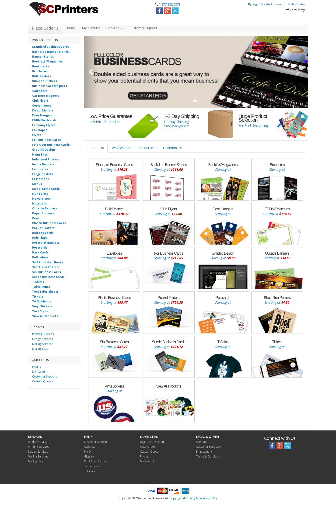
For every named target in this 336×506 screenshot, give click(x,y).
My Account (91, 28)
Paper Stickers (43, 213)
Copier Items (41, 105)
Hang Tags (40, 154)
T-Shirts (38, 282)
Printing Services (43, 334)
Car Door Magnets (45, 96)
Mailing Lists (40, 349)
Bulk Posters (41, 76)
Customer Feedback (208, 447)
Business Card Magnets (49, 86)
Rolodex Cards (42, 233)
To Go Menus (41, 301)
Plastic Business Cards (49, 223)
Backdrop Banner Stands (50, 52)
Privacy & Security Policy (201, 498)
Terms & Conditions (208, 456)
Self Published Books (47, 262)
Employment (204, 452)
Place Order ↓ (45, 28)
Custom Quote (149, 452)
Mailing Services (42, 344)
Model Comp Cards (46, 189)
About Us (89, 447)
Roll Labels (40, 257)
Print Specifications (95, 461)
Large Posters (42, 174)
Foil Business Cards (46, 140)
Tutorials (89, 471)
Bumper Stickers (44, 81)
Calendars (39, 91)
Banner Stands (43, 57)
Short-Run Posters (46, 267)
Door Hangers (42, 115)
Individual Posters (45, 159)
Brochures (40, 71)
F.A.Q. (87, 452)
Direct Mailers (42, 110)
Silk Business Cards (46, 272)
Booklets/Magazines (47, 61)
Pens (35, 218)
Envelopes (39, 130)
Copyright (175, 498)
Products (97, 148)
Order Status (296, 4)
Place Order (147, 447)
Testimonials (172, 148)
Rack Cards (40, 252)
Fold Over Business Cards (51, 145)
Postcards (39, 248)
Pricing (36, 367)
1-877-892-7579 (169, 4)
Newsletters (41, 199)
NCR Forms (40, 194)
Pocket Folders (43, 228)
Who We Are (121, 148)
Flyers (36, 135)
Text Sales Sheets (45, 292)
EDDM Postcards (44, 120)
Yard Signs (40, 311)
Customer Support (143, 28)
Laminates (40, 169)
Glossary (89, 456)
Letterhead (40, 179)
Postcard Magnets (46, 243)
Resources (146, 148)
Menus (37, 184)
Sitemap (201, 442)
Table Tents (41, 287)
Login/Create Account (265, 4)
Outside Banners (44, 208)
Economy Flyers (43, 125)
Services (114, 28)
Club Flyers (40, 101)
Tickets (37, 296)
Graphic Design (43, 150)
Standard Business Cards (50, 47)
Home (70, 28)
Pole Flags (39, 238)
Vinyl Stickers (42, 306)
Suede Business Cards (48, 277)
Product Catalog (37, 442)
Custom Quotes (42, 381)
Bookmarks (40, 66)
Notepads (39, 203)
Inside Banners (43, 164)
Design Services (42, 339)
